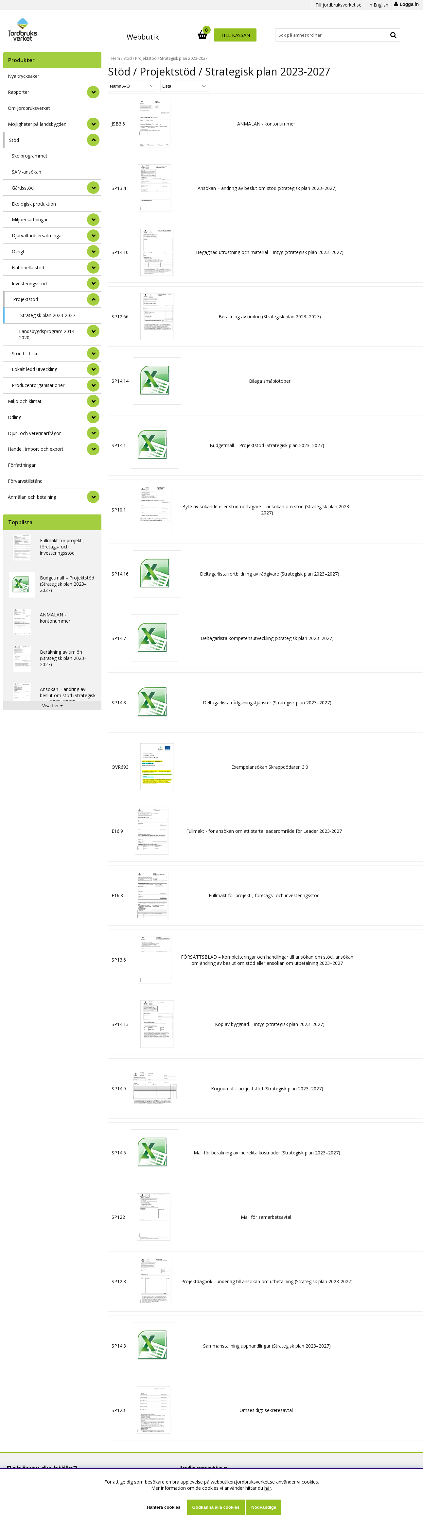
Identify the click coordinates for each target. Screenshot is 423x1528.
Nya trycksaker (23, 76)
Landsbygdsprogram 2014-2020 (47, 334)
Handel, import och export (35, 449)
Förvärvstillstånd (25, 481)
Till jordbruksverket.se (338, 5)
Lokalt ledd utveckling (34, 369)
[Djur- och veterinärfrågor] (93, 433)
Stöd (14, 140)
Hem (115, 58)
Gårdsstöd (23, 188)
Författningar (22, 465)
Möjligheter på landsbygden (37, 124)
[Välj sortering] (132, 86)
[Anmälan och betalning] (93, 496)
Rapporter (18, 92)
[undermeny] (93, 187)
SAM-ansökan (26, 172)
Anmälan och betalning (32, 497)
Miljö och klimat (25, 401)
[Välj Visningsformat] (184, 86)
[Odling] (93, 417)
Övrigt (18, 251)
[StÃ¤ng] (93, 139)
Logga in (409, 4)
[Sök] (240, 35)
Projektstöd (25, 299)
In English (378, 5)
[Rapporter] (93, 92)
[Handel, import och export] (93, 449)
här (267, 1488)
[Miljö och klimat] (93, 401)
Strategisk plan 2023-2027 (47, 315)
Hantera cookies (164, 1507)
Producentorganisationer (38, 385)
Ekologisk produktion (34, 204)
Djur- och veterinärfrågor (34, 433)
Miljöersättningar (30, 219)
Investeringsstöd (29, 283)
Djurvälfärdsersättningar (37, 235)
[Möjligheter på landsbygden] (93, 123)
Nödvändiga (263, 1507)
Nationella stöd (28, 267)
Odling (14, 417)
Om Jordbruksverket (29, 108)
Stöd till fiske (25, 353)
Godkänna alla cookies (215, 1507)
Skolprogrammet (29, 156)
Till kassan (379, 35)
